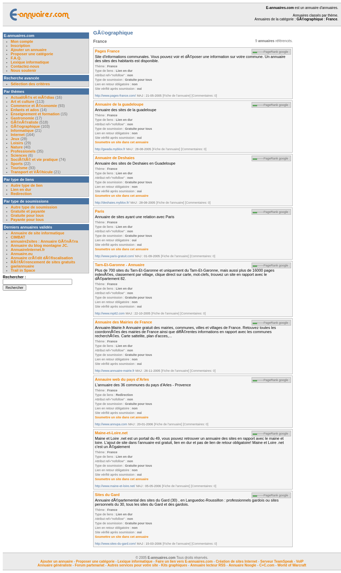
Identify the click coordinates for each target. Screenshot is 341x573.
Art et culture (22, 101)
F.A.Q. (16, 58)
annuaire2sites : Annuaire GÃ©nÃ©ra (44, 241)
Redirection (21, 194)
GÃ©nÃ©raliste (24, 122)
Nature (17, 147)
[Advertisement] (320, 136)
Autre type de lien (26, 185)
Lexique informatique (30, 62)
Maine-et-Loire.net (111, 433)
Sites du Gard (107, 495)
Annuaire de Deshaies (115, 158)
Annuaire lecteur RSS (208, 565)
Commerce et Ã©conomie (34, 106)
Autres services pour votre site (132, 565)
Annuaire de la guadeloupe (119, 104)
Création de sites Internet (236, 561)
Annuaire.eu (22, 254)
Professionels (23, 151)
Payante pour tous (27, 219)
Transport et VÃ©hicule (32, 172)
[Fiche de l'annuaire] (177, 95)
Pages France (107, 51)
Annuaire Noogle (242, 565)
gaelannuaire (22, 266)
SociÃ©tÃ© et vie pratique (34, 159)
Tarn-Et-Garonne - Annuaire (120, 265)
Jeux (15, 139)
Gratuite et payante (28, 211)
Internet (18, 135)
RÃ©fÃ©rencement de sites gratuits (43, 262)
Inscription (20, 45)
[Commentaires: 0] (204, 95)
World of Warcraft (291, 565)
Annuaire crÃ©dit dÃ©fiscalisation (42, 258)
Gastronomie (22, 118)
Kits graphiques (174, 565)
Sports (17, 164)
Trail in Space (23, 270)
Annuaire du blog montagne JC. (39, 245)
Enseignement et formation (35, 114)
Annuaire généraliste (55, 565)
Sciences (19, 155)
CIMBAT (18, 237)
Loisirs (17, 143)
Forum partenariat (90, 565)
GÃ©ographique (25, 126)
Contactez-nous (25, 66)
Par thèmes (14, 91)
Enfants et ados (25, 110)
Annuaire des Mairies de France (123, 322)
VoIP (299, 561)
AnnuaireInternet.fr (28, 249)
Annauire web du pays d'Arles (122, 379)
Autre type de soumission (34, 207)
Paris (99, 211)
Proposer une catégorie (32, 54)
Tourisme (19, 168)
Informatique (22, 130)
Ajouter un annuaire (29, 50)
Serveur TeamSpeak (276, 561)
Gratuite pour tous (27, 215)
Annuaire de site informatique (37, 233)
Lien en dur (21, 189)
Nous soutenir (23, 70)
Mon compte (22, 41)
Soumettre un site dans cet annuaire (121, 142)
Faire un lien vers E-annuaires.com (184, 561)
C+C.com (266, 565)
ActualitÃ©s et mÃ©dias (32, 97)
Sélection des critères (30, 84)
